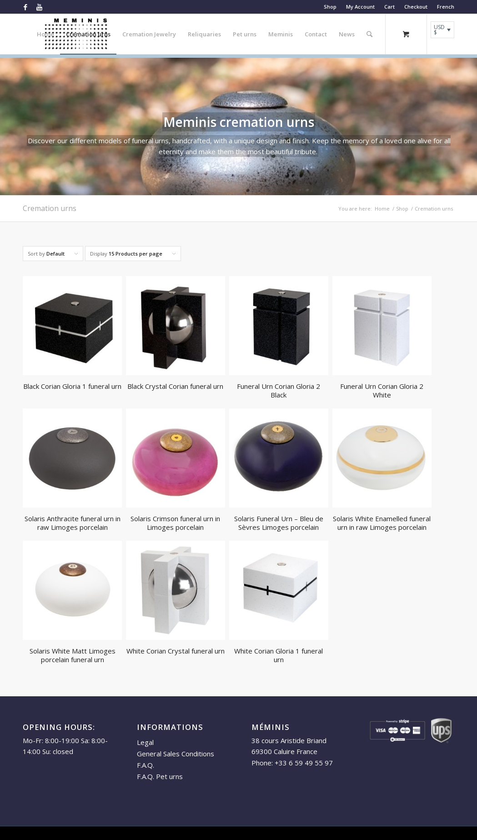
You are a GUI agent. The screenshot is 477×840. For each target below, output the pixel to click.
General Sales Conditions (175, 753)
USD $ (439, 29)
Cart (389, 6)
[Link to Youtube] (39, 7)
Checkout (415, 6)
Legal (145, 742)
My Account (360, 6)
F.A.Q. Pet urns (160, 776)
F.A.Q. (145, 765)
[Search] (369, 34)
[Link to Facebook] (25, 7)
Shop (330, 6)
